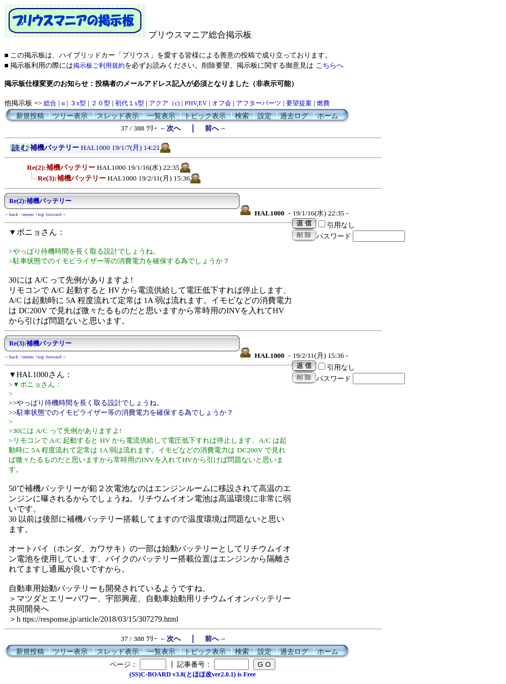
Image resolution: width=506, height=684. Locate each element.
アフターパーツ (258, 103)
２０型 (100, 103)
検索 (242, 116)
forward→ (56, 214)
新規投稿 (30, 116)
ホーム (327, 116)
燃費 (323, 103)
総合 (50, 103)
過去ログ (294, 116)
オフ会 (221, 103)
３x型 (78, 103)
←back (11, 214)
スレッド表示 (118, 116)
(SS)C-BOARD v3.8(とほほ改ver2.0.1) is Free (192, 674)
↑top (39, 214)
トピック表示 (205, 116)
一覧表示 (161, 116)
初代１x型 (129, 103)
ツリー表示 (70, 116)
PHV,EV (195, 103)
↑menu (27, 214)
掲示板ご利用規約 (99, 65)
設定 (265, 116)
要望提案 (299, 103)
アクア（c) (164, 103)
